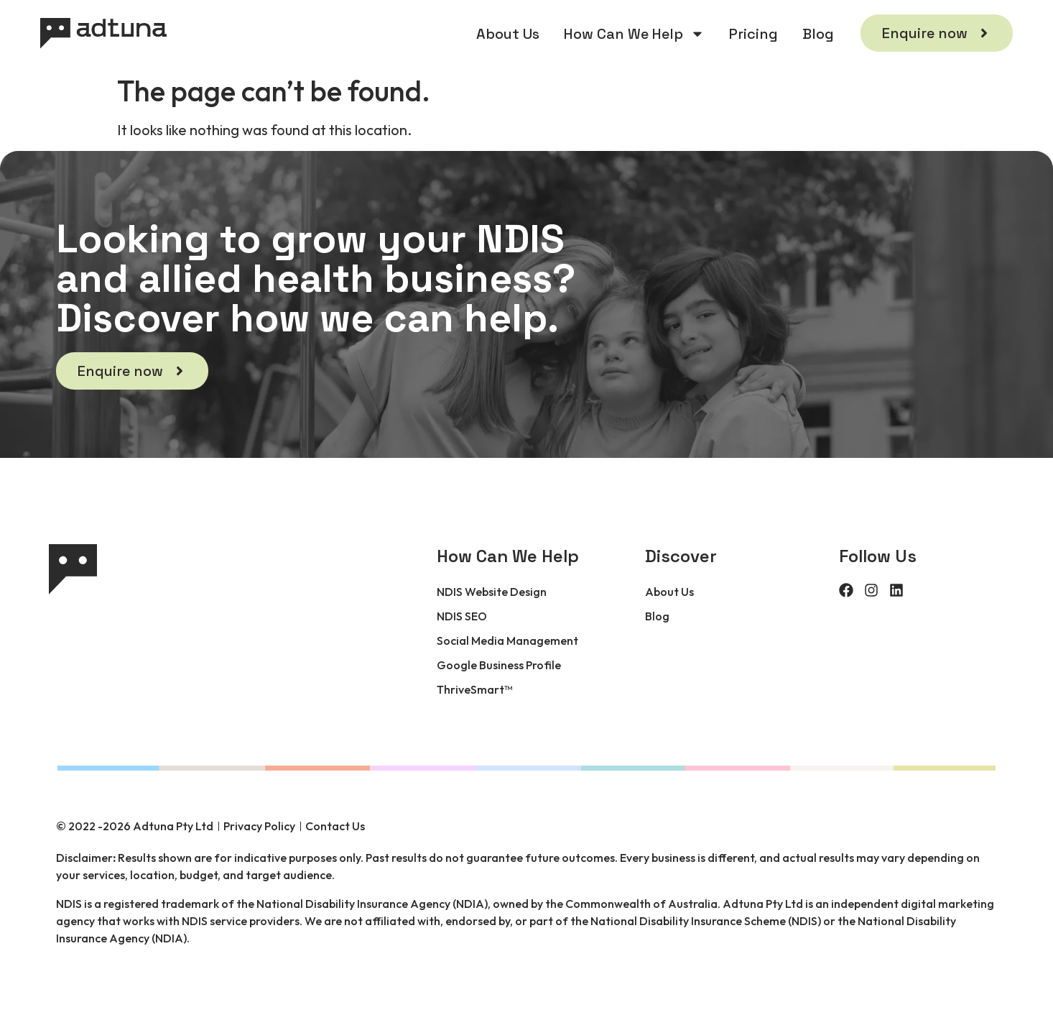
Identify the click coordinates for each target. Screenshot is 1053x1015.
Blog (818, 33)
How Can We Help (634, 33)
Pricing (753, 33)
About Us (507, 33)
